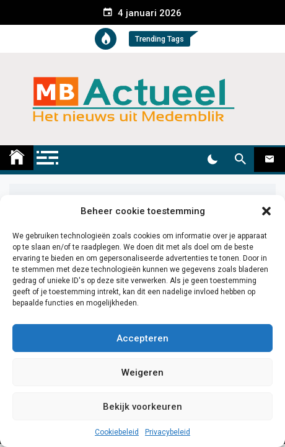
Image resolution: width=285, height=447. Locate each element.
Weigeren (142, 372)
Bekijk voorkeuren (142, 406)
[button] (266, 211)
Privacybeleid (167, 432)
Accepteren (142, 338)
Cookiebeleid (117, 432)
